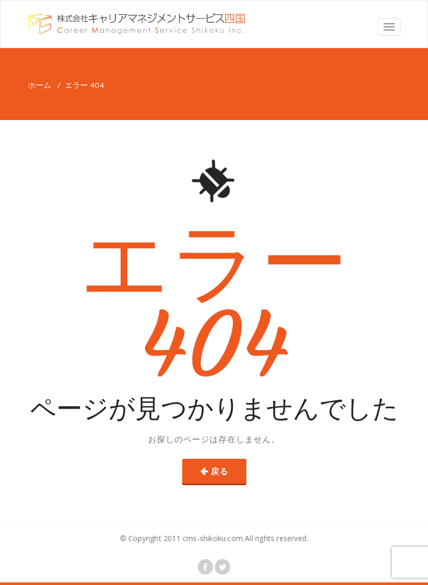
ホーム (39, 85)
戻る (219, 471)
